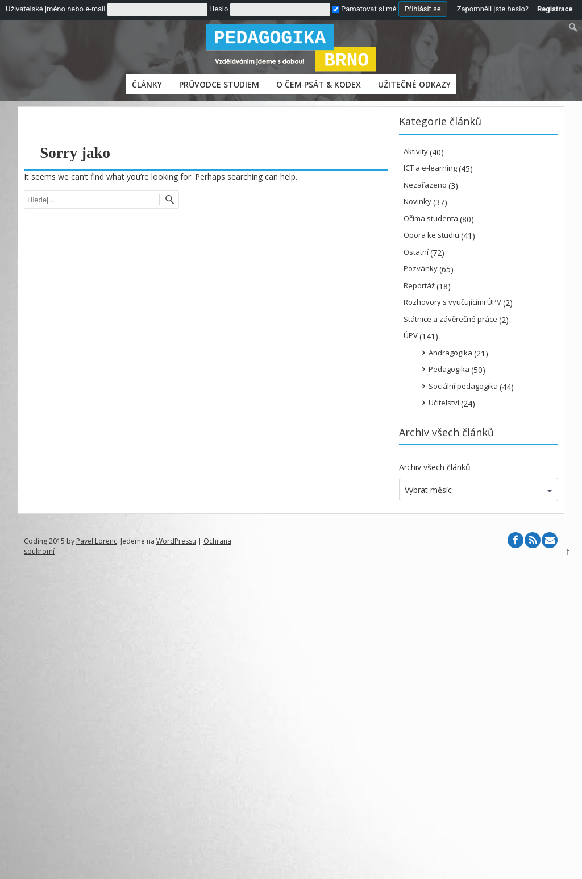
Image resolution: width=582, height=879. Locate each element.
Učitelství (444, 402)
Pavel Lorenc (96, 541)
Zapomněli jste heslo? (493, 9)
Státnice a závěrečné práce (450, 319)
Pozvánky (421, 268)
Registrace (555, 9)
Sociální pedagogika (463, 386)
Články (147, 84)
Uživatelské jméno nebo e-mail (55, 9)
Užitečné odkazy (414, 84)
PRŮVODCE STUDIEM (219, 84)
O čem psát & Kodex (318, 84)
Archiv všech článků (435, 467)
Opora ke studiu (431, 235)
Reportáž (419, 285)
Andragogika (450, 352)
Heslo (218, 9)
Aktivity (416, 151)
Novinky (417, 201)
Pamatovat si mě (364, 9)
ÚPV (411, 335)
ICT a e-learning (430, 168)
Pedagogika (449, 369)
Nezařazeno (425, 185)
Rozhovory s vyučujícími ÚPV (452, 302)
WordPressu (176, 541)
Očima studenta (431, 218)
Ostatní (416, 252)
